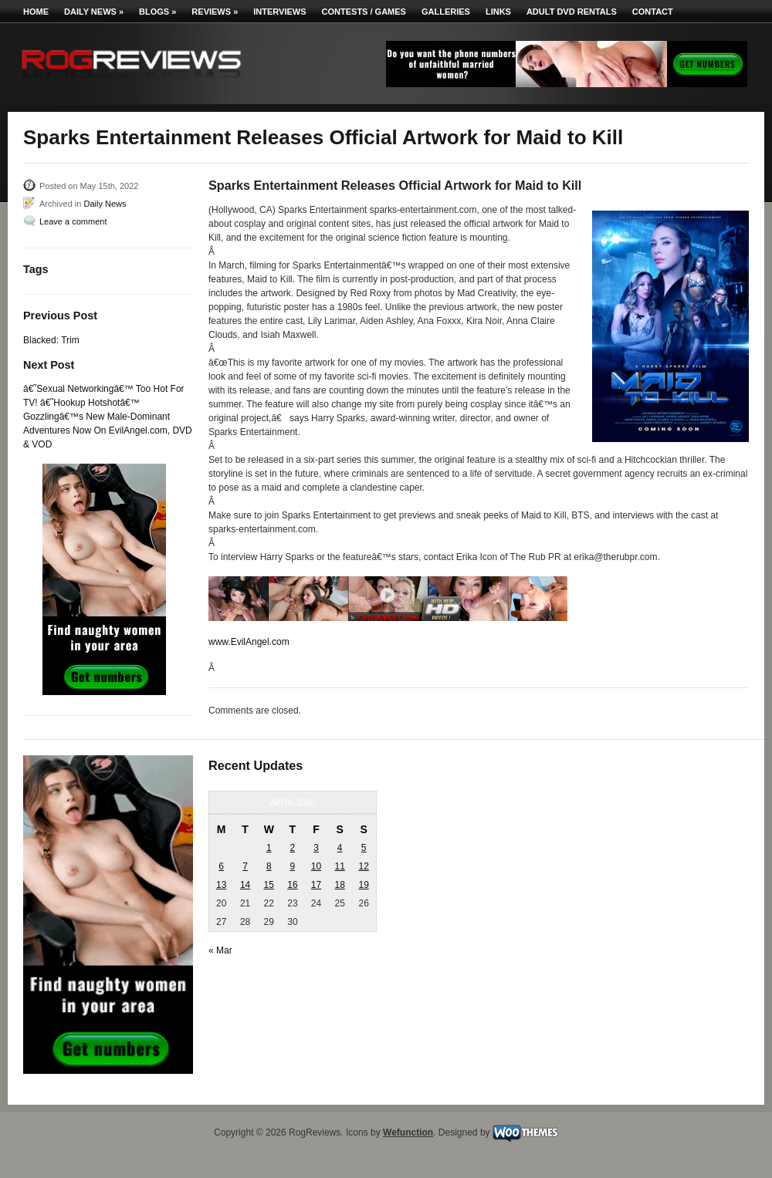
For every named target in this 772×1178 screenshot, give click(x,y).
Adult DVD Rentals (572, 11)
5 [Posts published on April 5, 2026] (364, 847)
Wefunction (408, 1132)
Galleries (446, 11)
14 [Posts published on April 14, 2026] (245, 884)
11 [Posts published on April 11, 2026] (339, 866)
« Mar (220, 950)
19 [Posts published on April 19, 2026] (363, 884)
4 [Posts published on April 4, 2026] (340, 847)
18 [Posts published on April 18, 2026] (339, 884)
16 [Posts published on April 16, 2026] (292, 884)
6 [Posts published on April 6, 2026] (221, 866)
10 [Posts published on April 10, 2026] (316, 866)
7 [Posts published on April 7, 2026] (245, 866)
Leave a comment (73, 221)
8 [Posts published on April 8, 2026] (269, 866)
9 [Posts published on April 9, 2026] (293, 866)
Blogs (157, 11)
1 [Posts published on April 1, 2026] (269, 847)
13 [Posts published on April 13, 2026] (221, 884)
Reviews (214, 11)
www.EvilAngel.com (249, 641)
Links (498, 11)
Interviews (279, 11)
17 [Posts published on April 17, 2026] (316, 884)
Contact (652, 11)
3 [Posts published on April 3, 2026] (316, 847)
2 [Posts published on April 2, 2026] (293, 847)
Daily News (94, 11)
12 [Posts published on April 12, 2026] (363, 866)
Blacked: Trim (51, 340)
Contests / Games (364, 11)
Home (36, 11)
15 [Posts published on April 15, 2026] (269, 884)
